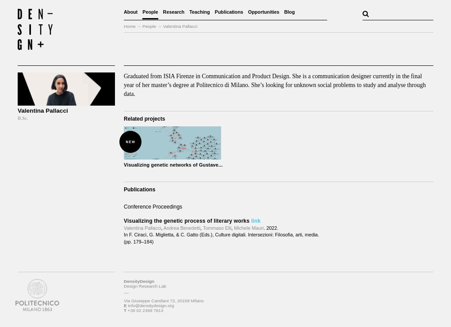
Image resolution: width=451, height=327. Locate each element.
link (255, 221)
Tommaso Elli (217, 228)
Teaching (199, 12)
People (150, 12)
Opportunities (263, 12)
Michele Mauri (249, 228)
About (131, 12)
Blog (289, 12)
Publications (229, 12)
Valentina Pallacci (142, 228)
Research (174, 12)
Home (130, 26)
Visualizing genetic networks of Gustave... (173, 164)
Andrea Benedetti (182, 228)
